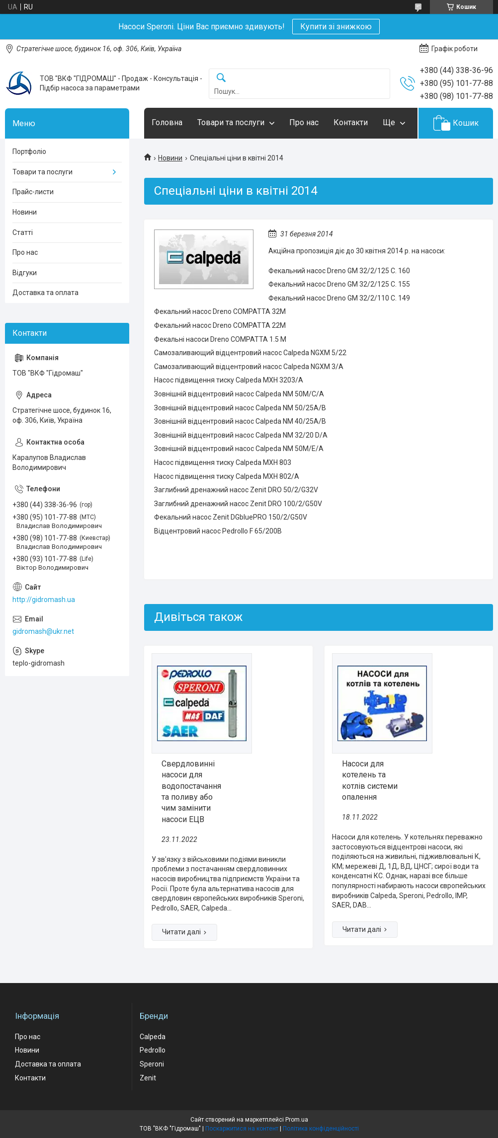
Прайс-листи (33, 192)
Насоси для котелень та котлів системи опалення (370, 780)
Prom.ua (296, 1119)
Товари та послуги (230, 122)
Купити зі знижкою (336, 26)
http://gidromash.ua (43, 600)
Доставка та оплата (45, 293)
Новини (170, 158)
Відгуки (24, 273)
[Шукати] (221, 78)
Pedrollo (153, 1050)
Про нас (304, 122)
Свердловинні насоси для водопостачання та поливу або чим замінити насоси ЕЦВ (191, 791)
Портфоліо (29, 151)
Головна (167, 122)
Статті (22, 232)
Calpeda (153, 1037)
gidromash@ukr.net (43, 631)
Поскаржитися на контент (241, 1128)
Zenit (148, 1078)
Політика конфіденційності (321, 1128)
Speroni (152, 1064)
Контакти (350, 122)
